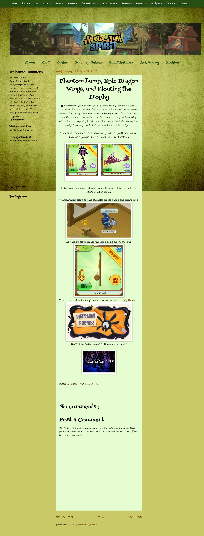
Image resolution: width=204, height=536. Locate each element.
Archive (127, 3)
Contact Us (185, 3)
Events (72, 3)
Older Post (134, 517)
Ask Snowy (150, 62)
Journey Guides (88, 62)
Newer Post (64, 517)
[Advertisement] (102, 15)
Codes (48, 3)
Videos (170, 3)
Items (60, 3)
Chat (37, 3)
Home (14, 3)
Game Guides (90, 3)
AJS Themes (109, 3)
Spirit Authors (121, 62)
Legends (141, 3)
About (26, 3)
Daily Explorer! (130, 300)
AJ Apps (156, 3)
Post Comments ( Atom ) (84, 524)
